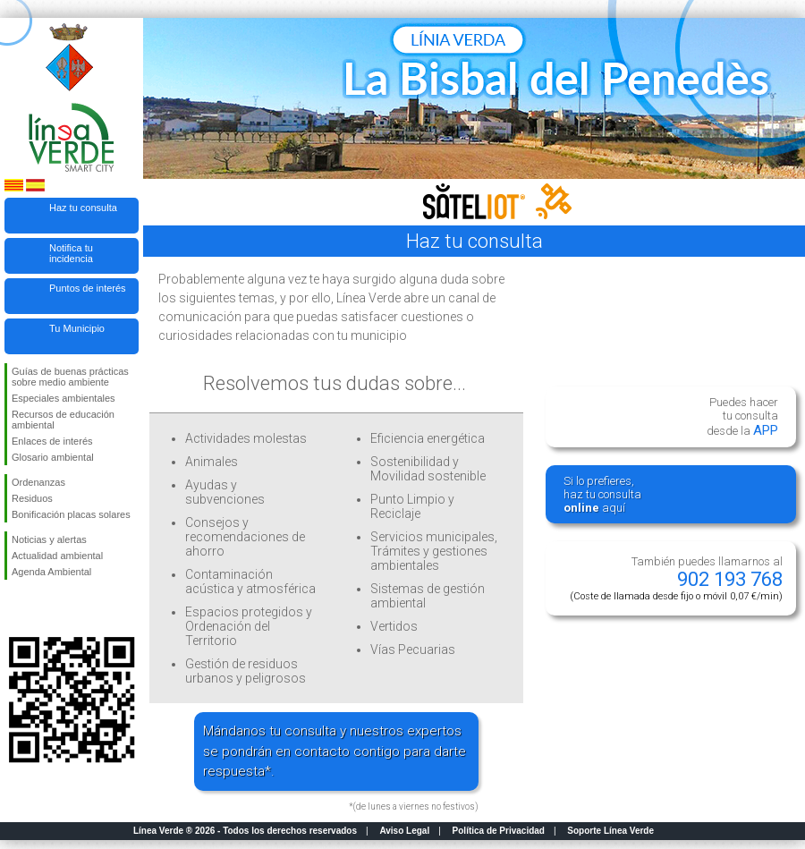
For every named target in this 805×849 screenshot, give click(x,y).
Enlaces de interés (52, 441)
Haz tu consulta (83, 207)
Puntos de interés (87, 288)
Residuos (32, 498)
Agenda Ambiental (51, 571)
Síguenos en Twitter (44, 608)
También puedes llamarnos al (676, 578)
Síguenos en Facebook (15, 608)
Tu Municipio (77, 328)
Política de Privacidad (499, 831)
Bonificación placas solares (71, 514)
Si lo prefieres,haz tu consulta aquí (602, 494)
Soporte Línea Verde (610, 831)
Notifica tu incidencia (71, 253)
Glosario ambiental (53, 457)
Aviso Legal (404, 831)
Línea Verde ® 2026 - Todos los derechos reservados (245, 831)
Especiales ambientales (63, 398)
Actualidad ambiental (57, 555)
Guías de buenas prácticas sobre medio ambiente (70, 376)
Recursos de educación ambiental (63, 419)
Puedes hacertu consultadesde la (742, 416)
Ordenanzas (38, 482)
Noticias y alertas (49, 539)
